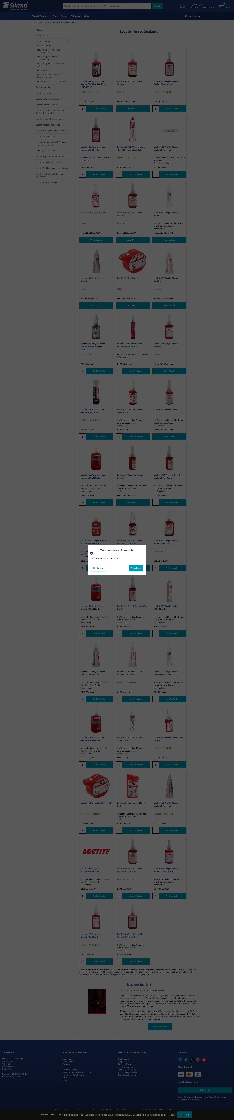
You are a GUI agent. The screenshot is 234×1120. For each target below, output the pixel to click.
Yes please (136, 568)
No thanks (98, 568)
